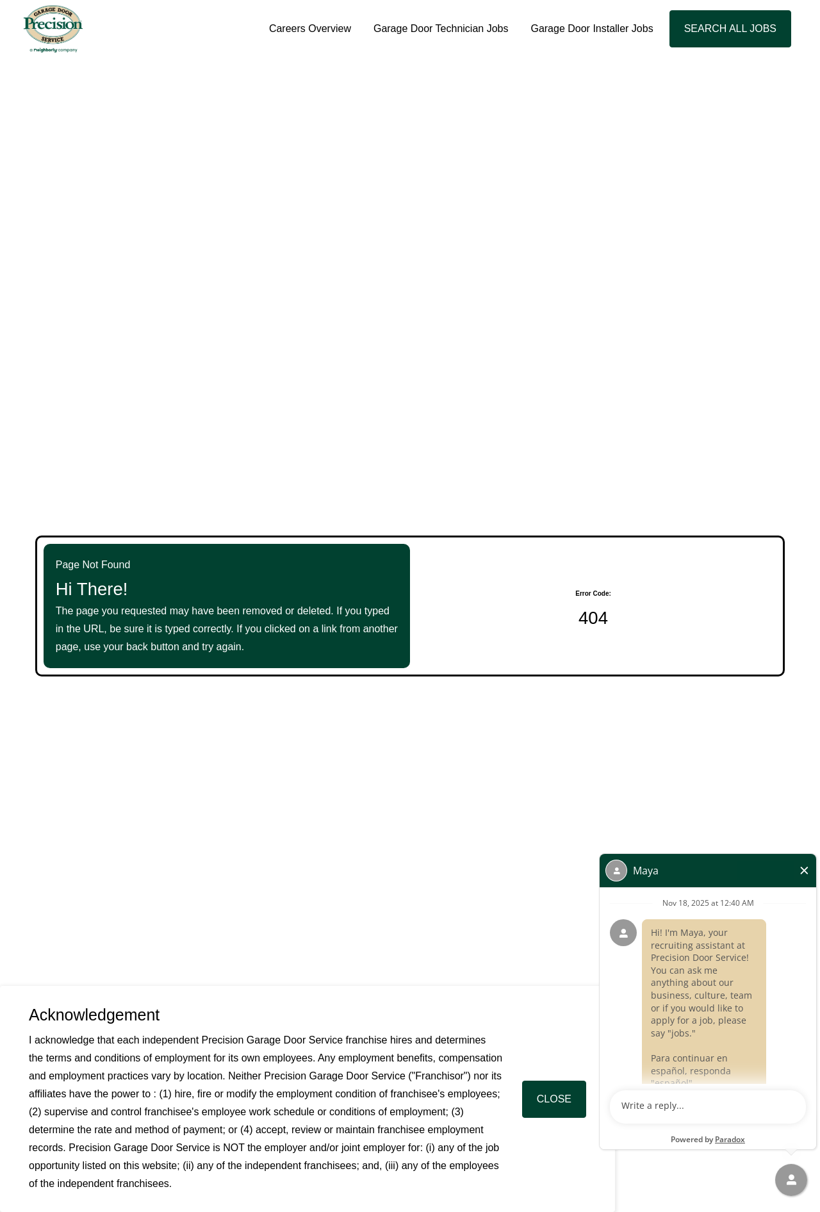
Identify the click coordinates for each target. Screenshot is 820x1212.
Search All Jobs (730, 28)
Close (554, 1098)
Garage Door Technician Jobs (441, 28)
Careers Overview (310, 28)
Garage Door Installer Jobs (591, 28)
